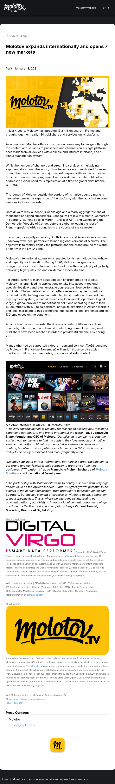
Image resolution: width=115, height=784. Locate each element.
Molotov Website (86, 7)
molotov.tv (25, 695)
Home (4, 779)
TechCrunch (32, 666)
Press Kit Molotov (14, 703)
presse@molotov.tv (22, 725)
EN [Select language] (106, 7)
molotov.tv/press (37, 699)
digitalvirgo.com (35, 594)
